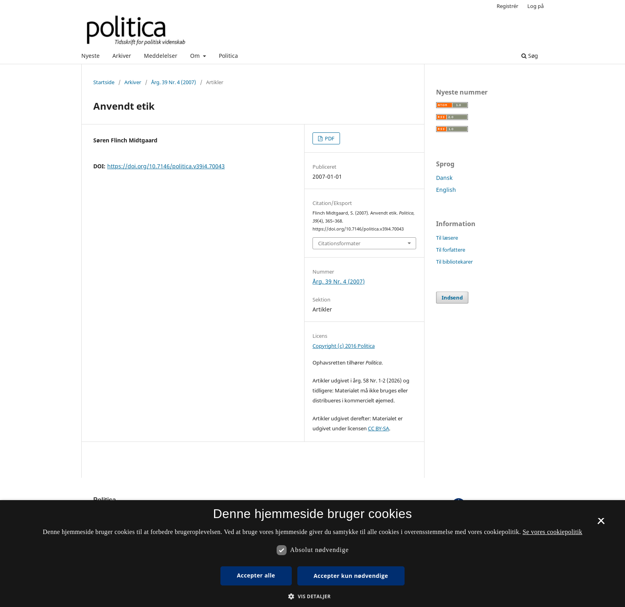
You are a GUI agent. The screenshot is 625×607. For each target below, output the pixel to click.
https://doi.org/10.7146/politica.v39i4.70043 (166, 166)
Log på (535, 6)
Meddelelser (160, 55)
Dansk (444, 177)
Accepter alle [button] (256, 575)
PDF (329, 138)
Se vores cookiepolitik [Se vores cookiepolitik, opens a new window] (552, 531)
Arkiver (121, 55)
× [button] (600, 523)
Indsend (452, 297)
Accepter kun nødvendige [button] (351, 575)
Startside (103, 82)
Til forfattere (450, 249)
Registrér (507, 6)
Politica (228, 55)
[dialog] (312, 553)
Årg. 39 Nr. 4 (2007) (173, 82)
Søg (529, 55)
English (446, 189)
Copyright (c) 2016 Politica (343, 345)
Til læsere (447, 237)
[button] (312, 596)
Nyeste (90, 55)
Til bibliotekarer (454, 261)
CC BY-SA (378, 428)
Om (195, 55)
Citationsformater (339, 243)
